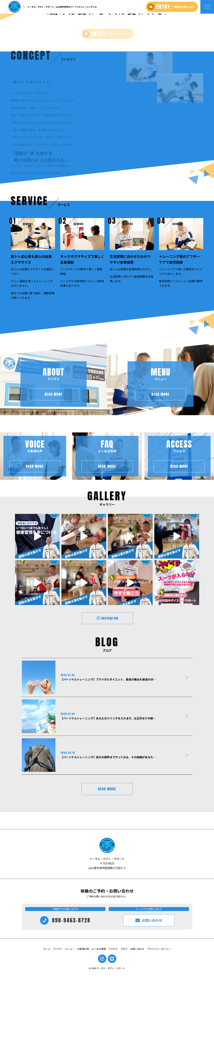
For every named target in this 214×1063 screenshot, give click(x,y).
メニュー (70, 1037)
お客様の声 (83, 1037)
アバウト (57, 1037)
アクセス (113, 1037)
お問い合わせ (137, 1037)
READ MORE (107, 877)
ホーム (46, 1037)
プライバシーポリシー (159, 1037)
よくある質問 (99, 1037)
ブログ (124, 1037)
